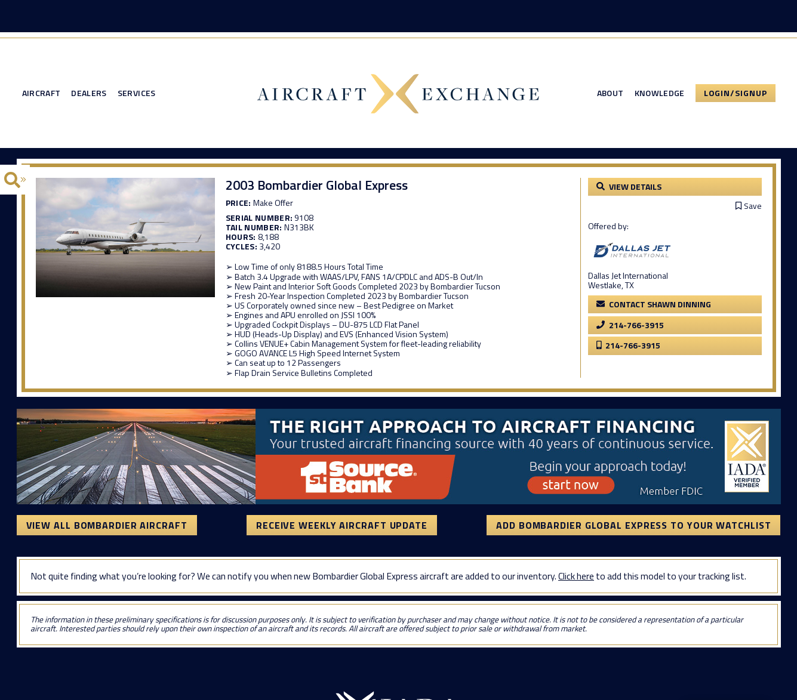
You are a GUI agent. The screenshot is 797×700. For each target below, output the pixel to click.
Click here (576, 576)
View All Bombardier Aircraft (106, 525)
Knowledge (660, 93)
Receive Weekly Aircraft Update (341, 525)
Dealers (88, 93)
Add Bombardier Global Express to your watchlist (633, 525)
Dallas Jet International (628, 275)
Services (137, 93)
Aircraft (41, 93)
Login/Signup (735, 93)
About (610, 93)
